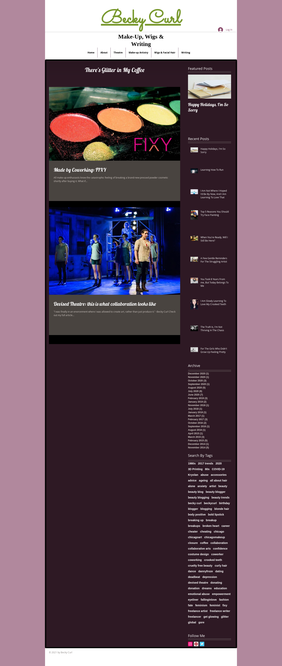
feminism (201, 605)
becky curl (195, 503)
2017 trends (205, 463)
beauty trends (221, 497)
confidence (220, 548)
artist (212, 486)
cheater (193, 531)
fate (190, 605)
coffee (204, 542)
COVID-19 (218, 469)
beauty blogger (215, 491)
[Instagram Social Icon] (190, 644)
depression (209, 577)
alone (191, 486)
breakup (211, 520)
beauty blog (195, 491)
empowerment (221, 594)
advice (192, 480)
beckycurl (210, 503)
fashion (224, 599)
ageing (203, 480)
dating (219, 571)
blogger (193, 508)
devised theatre (198, 582)
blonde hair (221, 508)
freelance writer (220, 611)
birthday (224, 503)
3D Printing (195, 469)
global (192, 622)
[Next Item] (225, 87)
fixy (224, 605)
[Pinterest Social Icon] (196, 644)
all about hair (218, 480)
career (225, 525)
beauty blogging (198, 497)
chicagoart (195, 537)
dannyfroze (205, 571)
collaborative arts (199, 548)
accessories (219, 474)
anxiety (202, 486)
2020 (219, 463)
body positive (197, 514)
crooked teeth (213, 559)
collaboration (219, 542)
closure (193, 542)
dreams (207, 588)
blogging (206, 508)
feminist (215, 605)
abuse (204, 474)
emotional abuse (199, 594)
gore (201, 622)
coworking (195, 559)
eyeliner (193, 599)
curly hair (221, 565)
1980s (192, 463)
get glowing (211, 616)
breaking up (195, 520)
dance (192, 571)
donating (216, 582)
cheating (206, 531)
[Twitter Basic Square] (202, 644)
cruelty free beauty (200, 565)
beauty (222, 486)
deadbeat (194, 577)
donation (194, 588)
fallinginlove (209, 599)
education (220, 588)
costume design (198, 554)
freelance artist (198, 611)
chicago (219, 531)
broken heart (210, 525)
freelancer (194, 616)
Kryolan (193, 474)
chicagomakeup (214, 537)
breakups (194, 525)
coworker (217, 554)
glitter (225, 616)
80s (207, 469)
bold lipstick (216, 514)
